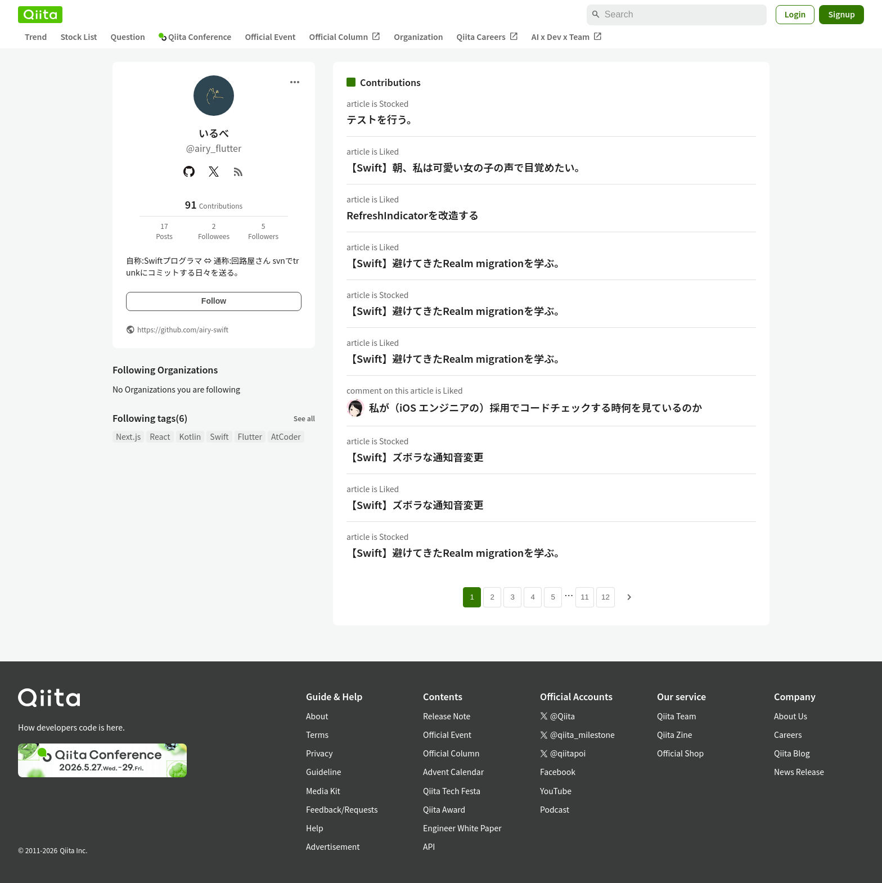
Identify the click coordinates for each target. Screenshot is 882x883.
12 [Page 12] (605, 597)
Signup (841, 14)
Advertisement (333, 846)
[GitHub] (189, 171)
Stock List (78, 36)
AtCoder (286, 436)
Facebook (557, 771)
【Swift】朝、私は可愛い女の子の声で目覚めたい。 (465, 167)
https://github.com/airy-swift (182, 329)
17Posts (164, 231)
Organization (418, 36)
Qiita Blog (792, 753)
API (429, 846)
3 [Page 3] (512, 597)
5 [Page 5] (553, 597)
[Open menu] (295, 82)
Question (128, 36)
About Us (790, 716)
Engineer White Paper (462, 828)
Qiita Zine (674, 734)
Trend (36, 36)
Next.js (128, 436)
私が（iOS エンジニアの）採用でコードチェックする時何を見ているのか (535, 407)
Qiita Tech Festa (451, 790)
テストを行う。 (381, 119)
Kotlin (190, 436)
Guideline (323, 771)
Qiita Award (444, 809)
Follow (213, 300)
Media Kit (323, 790)
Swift (219, 436)
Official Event (270, 36)
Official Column (345, 37)
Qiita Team (676, 716)
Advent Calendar (453, 771)
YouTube (556, 790)
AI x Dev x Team (567, 37)
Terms (317, 734)
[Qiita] (40, 14)
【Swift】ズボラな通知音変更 (414, 456)
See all (304, 418)
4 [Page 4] (532, 597)
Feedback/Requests (342, 809)
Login (795, 14)
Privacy (319, 753)
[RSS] (238, 171)
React (160, 436)
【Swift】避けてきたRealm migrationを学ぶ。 (455, 262)
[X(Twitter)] (213, 171)
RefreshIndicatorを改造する (412, 215)
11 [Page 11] (584, 597)
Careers (788, 734)
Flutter (250, 436)
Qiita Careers (487, 37)
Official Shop (680, 753)
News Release (799, 771)
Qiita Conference (195, 36)
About (317, 716)
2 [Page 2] (492, 597)
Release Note (446, 716)
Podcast (554, 809)
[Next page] (629, 597)
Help (314, 828)
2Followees (214, 231)
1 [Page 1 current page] (472, 597)
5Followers (263, 231)
